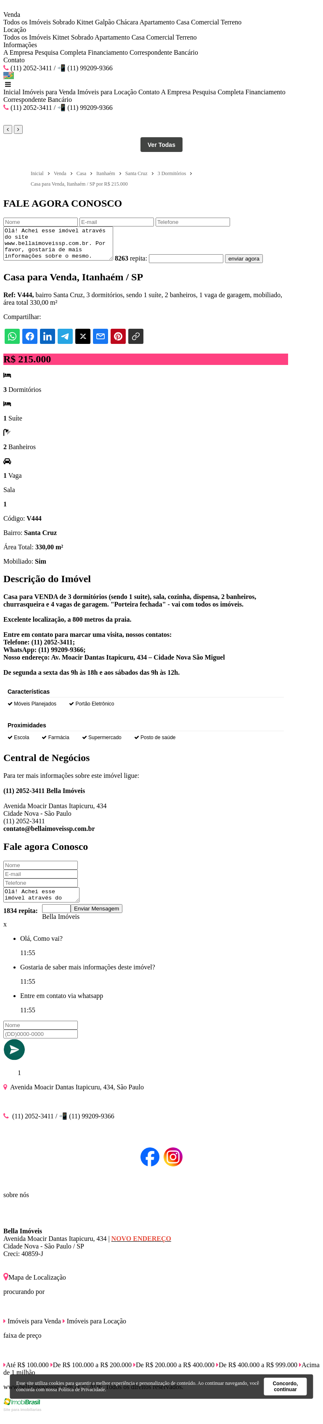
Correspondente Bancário (164, 52)
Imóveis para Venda (49, 92)
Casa (182, 22)
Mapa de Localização (34, 1286)
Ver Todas (161, 144)
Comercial (205, 22)
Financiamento (108, 52)
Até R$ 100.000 (26, 1373)
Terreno (231, 22)
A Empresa (18, 52)
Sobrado (64, 22)
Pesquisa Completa (60, 52)
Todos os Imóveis (27, 22)
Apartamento (157, 22)
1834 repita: (20, 919)
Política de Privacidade (81, 1389)
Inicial (12, 92)
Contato (14, 60)
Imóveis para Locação (107, 92)
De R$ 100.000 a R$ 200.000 (91, 1373)
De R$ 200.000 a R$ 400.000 (173, 1373)
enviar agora (256, 265)
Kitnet (85, 22)
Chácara (127, 22)
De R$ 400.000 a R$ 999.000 (256, 1373)
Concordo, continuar (285, 1386)
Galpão (104, 22)
